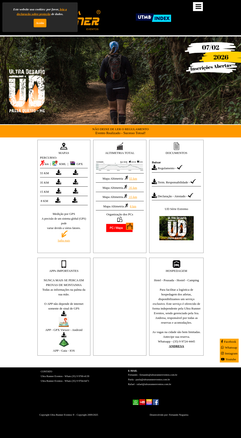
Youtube (228, 359)
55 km (130, 177)
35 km (130, 186)
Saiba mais (64, 240)
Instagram (229, 353)
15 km (130, 196)
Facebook (228, 341)
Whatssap (229, 347)
